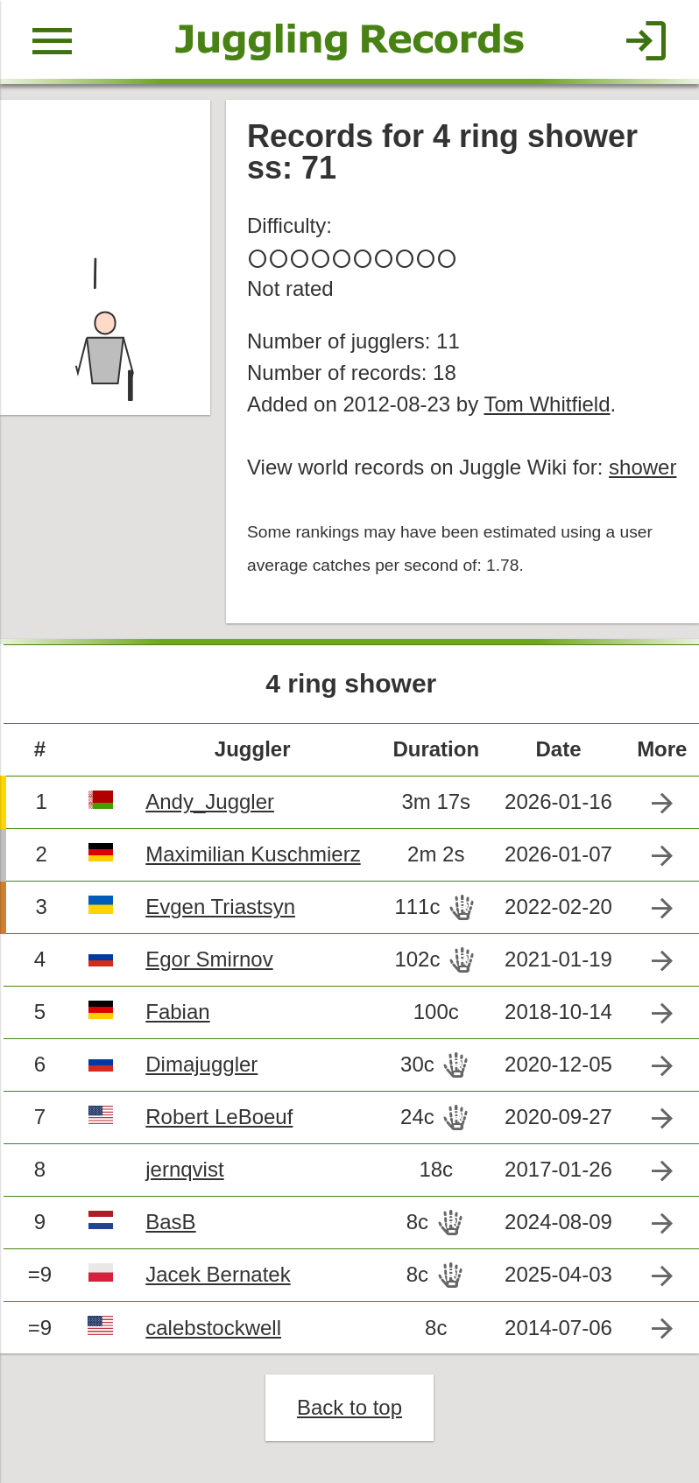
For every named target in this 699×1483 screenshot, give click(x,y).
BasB (170, 1221)
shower (642, 467)
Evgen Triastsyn (220, 906)
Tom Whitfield (547, 404)
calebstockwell (213, 1327)
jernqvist (184, 1169)
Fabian (177, 1011)
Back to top (349, 1407)
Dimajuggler (201, 1064)
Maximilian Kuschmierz (252, 854)
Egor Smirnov (208, 959)
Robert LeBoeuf (219, 1116)
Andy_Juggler (209, 801)
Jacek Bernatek (217, 1274)
